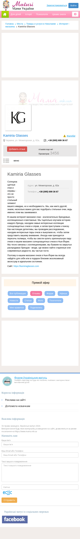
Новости (14, 300)
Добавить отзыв (17, 149)
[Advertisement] (40, 55)
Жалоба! (71, 136)
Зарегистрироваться (57, 5)
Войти (73, 5)
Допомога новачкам (17, 406)
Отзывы (36, 293)
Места (20, 24)
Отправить (9, 500)
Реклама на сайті (15, 399)
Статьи (28, 300)
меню (16, 160)
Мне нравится (17, 307)
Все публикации (18, 293)
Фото (40, 300)
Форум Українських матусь (30, 377)
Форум (50, 293)
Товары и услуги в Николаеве (41, 24)
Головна (9, 24)
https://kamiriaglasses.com (26, 266)
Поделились (36, 307)
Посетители (55, 300)
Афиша (63, 293)
